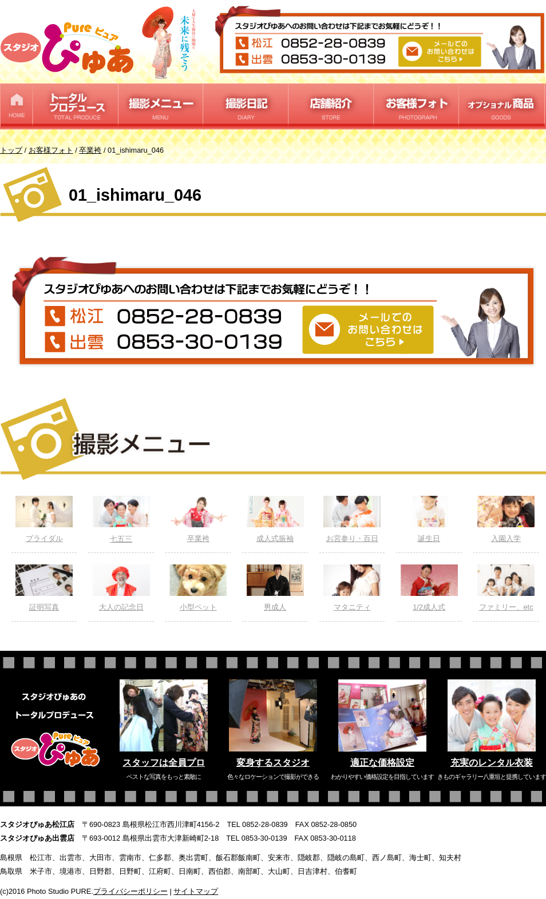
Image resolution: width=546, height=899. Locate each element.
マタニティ (352, 587)
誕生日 (429, 519)
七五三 (121, 519)
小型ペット (198, 587)
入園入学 (506, 519)
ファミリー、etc (506, 587)
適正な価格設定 (382, 762)
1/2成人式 (429, 587)
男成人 (275, 587)
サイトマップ (195, 891)
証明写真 (44, 587)
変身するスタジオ (273, 762)
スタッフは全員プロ (163, 762)
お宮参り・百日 (352, 519)
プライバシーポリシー (130, 891)
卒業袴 (198, 519)
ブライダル (44, 519)
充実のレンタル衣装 (491, 762)
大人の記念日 (121, 587)
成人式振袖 (275, 519)
